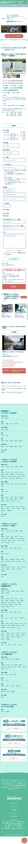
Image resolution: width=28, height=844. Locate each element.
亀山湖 (9, 480)
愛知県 (2, 438)
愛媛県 (16, 450)
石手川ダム (8, 513)
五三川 (2, 624)
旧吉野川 (17, 511)
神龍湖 (8, 639)
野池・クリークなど (12, 651)
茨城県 (2, 427)
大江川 (7, 624)
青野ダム (16, 503)
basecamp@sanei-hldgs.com (15, 365)
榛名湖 (7, 478)
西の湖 (7, 501)
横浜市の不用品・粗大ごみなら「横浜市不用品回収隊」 (14, 829)
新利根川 (3, 476)
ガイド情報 (21, 6)
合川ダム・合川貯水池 (11, 505)
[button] (27, 314)
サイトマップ (14, 814)
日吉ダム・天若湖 (13, 501)
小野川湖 (7, 470)
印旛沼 (19, 480)
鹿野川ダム (9, 515)
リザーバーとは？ (14, 811)
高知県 (20, 450)
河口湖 (10, 553)
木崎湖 (15, 553)
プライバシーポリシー (11, 251)
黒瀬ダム (19, 513)
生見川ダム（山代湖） (15, 639)
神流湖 (2, 478)
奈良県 (16, 444)
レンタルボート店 (5, 6)
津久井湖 (12, 482)
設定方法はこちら (12, 21)
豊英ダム (22, 478)
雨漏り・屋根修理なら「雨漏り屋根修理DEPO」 (14, 832)
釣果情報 (14, 6)
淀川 (2, 631)
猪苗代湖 (7, 598)
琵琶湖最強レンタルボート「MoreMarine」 (14, 834)
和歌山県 (21, 444)
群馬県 (7, 427)
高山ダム (21, 629)
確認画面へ (14, 287)
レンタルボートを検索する (14, 36)
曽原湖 (21, 470)
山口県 (7, 450)
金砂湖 (2, 513)
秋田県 (2, 421)
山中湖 (6, 553)
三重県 (7, 438)
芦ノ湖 (21, 482)
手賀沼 (23, 480)
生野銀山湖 (21, 501)
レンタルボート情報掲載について (14, 735)
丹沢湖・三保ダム (4, 482)
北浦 (12, 476)
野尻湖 (19, 553)
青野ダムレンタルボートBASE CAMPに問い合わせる (13, 373)
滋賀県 (2, 444)
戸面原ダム (12, 478)
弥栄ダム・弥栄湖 (10, 511)
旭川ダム (3, 511)
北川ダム (20, 651)
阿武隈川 (3, 596)
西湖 (2, 553)
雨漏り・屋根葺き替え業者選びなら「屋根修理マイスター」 (14, 831)
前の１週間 (6, 132)
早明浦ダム (15, 515)
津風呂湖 (3, 505)
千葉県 (11, 427)
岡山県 (2, 450)
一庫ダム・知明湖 (9, 503)
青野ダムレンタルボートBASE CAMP (11, 386)
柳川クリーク (3, 651)
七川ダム (19, 505)
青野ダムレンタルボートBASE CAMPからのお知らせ (12, 396)
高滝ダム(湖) (3, 480)
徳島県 (11, 450)
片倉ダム (14, 480)
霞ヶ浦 (8, 476)
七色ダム (7, 495)
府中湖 (8, 641)
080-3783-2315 (10, 363)
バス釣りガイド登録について (14, 751)
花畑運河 (11, 610)
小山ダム (21, 476)
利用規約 (20, 251)
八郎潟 (2, 470)
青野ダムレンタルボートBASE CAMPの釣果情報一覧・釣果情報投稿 (14, 392)
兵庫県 (12, 2)
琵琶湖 (2, 501)
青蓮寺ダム (22, 624)
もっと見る (23, 304)
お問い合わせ (14, 823)
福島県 (7, 421)
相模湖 (16, 482)
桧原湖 (17, 470)
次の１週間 (22, 132)
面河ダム (3, 515)
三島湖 (17, 478)
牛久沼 (16, 476)
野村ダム (22, 511)
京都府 (7, 444)
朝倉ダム (3, 645)
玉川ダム (13, 513)
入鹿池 (2, 495)
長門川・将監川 (4, 610)
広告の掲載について (14, 766)
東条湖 (2, 503)
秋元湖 (12, 470)
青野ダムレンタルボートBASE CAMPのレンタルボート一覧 (13, 389)
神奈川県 (16, 427)
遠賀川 (2, 521)
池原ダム (22, 503)
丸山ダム (23, 639)
